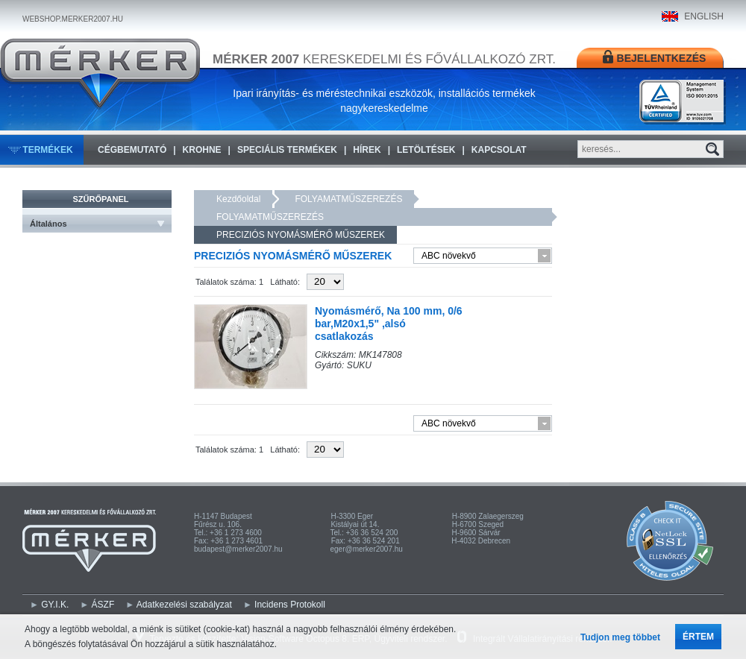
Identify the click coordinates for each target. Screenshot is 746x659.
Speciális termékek (287, 150)
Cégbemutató (132, 150)
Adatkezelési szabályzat (184, 604)
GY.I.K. (55, 604)
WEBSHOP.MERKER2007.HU (72, 19)
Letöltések (426, 150)
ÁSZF (103, 604)
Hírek (366, 150)
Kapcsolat (499, 150)
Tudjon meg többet (620, 637)
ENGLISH (704, 16)
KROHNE (202, 150)
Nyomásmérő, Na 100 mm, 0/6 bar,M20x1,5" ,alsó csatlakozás (389, 323)
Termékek (47, 150)
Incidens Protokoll (289, 604)
